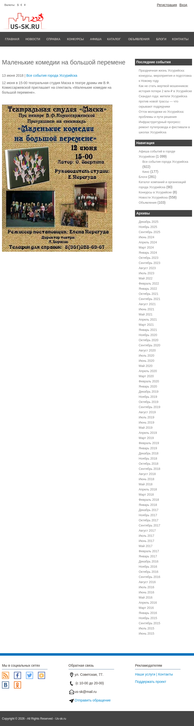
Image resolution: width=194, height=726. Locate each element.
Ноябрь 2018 (148, 458)
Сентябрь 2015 (149, 623)
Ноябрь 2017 (148, 515)
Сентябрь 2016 (149, 577)
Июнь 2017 (146, 541)
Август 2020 (147, 350)
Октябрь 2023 (148, 258)
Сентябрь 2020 (149, 345)
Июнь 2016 (146, 592)
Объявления (138, 39)
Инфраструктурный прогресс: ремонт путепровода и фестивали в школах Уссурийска (164, 127)
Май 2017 (145, 546)
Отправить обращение (93, 700)
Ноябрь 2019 (148, 397)
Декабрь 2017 (148, 510)
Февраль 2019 (149, 443)
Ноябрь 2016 (148, 566)
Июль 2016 (146, 587)
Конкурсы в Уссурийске (155, 192)
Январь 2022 (148, 288)
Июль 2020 (146, 355)
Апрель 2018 (148, 489)
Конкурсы (75, 39)
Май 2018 (145, 484)
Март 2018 (146, 494)
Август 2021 (147, 304)
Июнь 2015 (146, 633)
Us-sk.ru (60, 718)
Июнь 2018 (146, 479)
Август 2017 (147, 530)
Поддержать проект (150, 682)
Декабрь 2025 (148, 222)
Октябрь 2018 (148, 463)
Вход (183, 5)
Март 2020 (146, 376)
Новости (32, 39)
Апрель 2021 (148, 319)
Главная (12, 39)
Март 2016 (146, 608)
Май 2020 (145, 366)
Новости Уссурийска (153, 197)
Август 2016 (147, 582)
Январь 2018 (148, 505)
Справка (53, 39)
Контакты (180, 39)
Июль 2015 (146, 628)
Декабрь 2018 (148, 453)
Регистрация (167, 5)
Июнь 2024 (146, 237)
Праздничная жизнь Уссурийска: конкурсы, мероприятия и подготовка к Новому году (165, 76)
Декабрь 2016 (148, 561)
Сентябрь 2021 (149, 299)
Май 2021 (145, 314)
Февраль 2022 (149, 283)
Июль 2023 (146, 273)
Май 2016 (145, 597)
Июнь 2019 (146, 422)
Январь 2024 (148, 252)
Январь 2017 (148, 556)
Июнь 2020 (146, 361)
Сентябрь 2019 (149, 407)
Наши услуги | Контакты (154, 674)
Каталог (114, 39)
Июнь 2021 (146, 309)
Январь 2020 (148, 386)
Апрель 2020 (148, 371)
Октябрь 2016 (148, 572)
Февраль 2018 (149, 499)
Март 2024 (146, 247)
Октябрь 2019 (148, 402)
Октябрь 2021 (148, 294)
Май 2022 (145, 278)
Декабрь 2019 (148, 391)
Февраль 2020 (149, 381)
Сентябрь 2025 (149, 232)
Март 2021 (146, 324)
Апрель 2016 (148, 602)
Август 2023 (147, 268)
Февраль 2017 (149, 551)
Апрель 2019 (148, 433)
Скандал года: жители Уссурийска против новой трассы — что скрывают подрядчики (163, 101)
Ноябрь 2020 (148, 335)
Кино (145, 172)
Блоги (161, 39)
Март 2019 (146, 438)
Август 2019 (147, 412)
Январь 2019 (148, 448)
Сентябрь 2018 (149, 469)
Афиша (96, 39)
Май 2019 (145, 427)
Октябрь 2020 (148, 340)
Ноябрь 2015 (148, 618)
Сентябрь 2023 (149, 263)
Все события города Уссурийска (51, 75)
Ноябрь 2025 (148, 227)
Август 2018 (147, 474)
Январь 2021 (148, 330)
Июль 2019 (146, 417)
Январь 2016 (148, 613)
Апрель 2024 (148, 242)
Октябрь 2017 (148, 520)
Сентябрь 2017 (149, 525)
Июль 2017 (146, 536)
